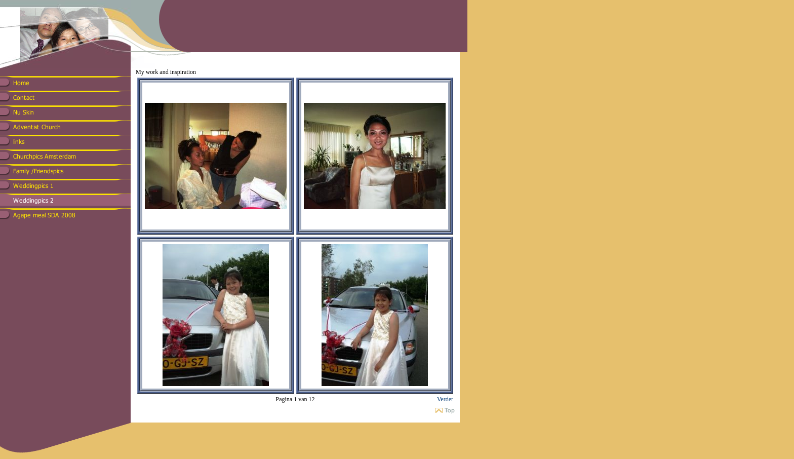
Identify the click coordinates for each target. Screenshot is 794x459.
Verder (445, 399)
